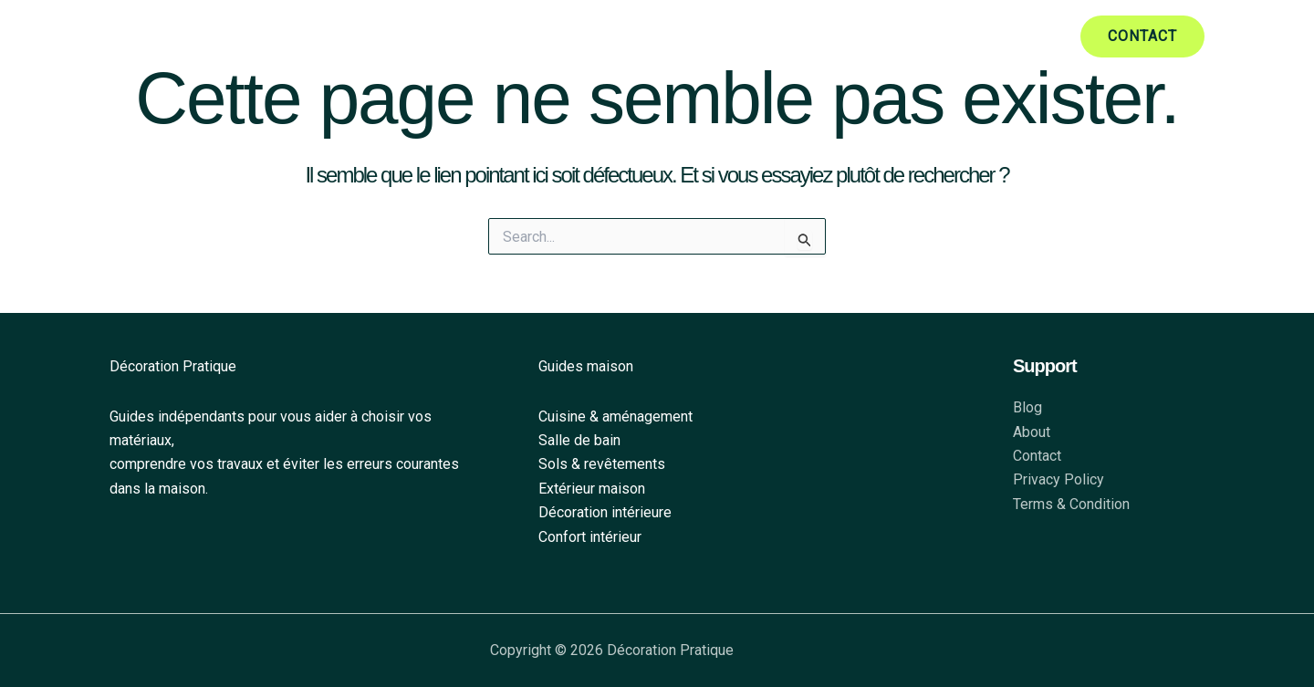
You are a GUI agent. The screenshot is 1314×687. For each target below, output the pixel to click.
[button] (1142, 36)
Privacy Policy (1058, 479)
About (1031, 432)
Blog (1027, 407)
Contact (1037, 455)
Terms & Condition (1071, 504)
